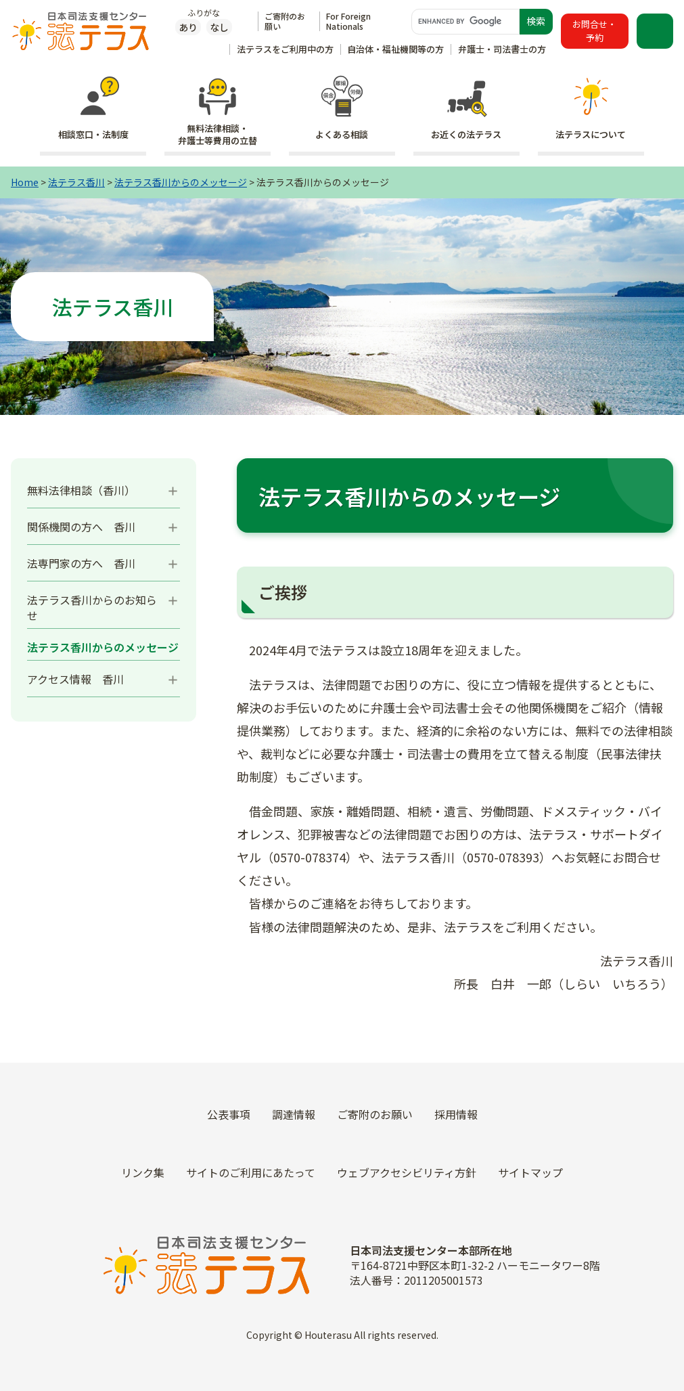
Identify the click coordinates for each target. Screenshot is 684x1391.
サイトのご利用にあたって (250, 1172)
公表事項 (228, 1114)
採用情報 (456, 1114)
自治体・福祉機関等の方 (395, 49)
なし (219, 27)
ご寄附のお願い (285, 20)
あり (188, 27)
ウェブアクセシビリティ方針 (406, 1172)
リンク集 (142, 1172)
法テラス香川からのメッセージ (180, 182)
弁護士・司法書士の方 (502, 49)
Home (25, 182)
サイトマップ (530, 1172)
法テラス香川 (76, 182)
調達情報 (293, 1114)
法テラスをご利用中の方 (285, 49)
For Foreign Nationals (348, 20)
